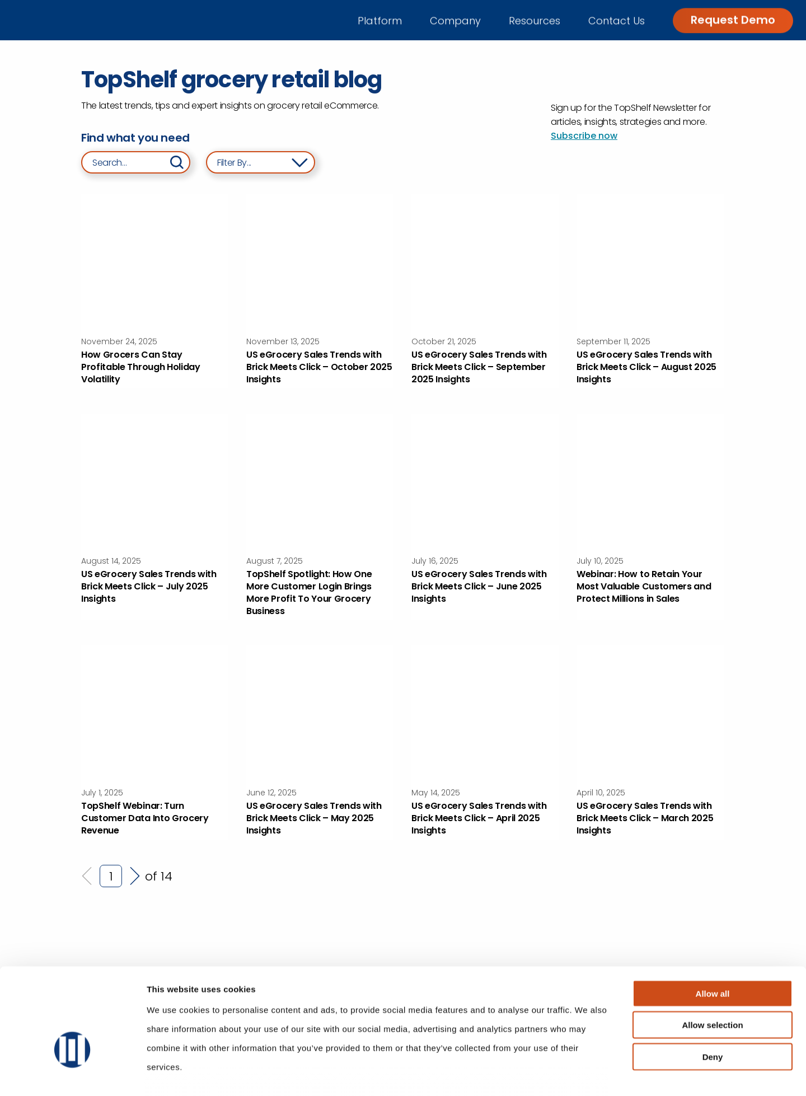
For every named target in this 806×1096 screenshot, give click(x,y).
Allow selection (712, 954)
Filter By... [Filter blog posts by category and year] (234, 162)
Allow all (713, 923)
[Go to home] (66, 20)
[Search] (177, 162)
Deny (712, 986)
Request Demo (733, 19)
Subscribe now (584, 135)
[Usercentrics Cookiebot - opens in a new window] (72, 1074)
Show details (587, 1074)
